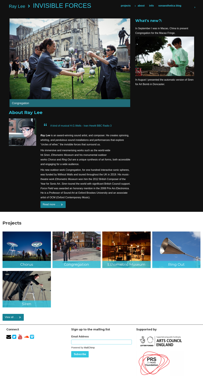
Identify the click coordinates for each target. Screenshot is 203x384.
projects (126, 5)
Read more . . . (53, 204)
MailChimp (89, 347)
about (141, 5)
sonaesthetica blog (169, 5)
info (151, 5)
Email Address (80, 336)
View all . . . (13, 317)
